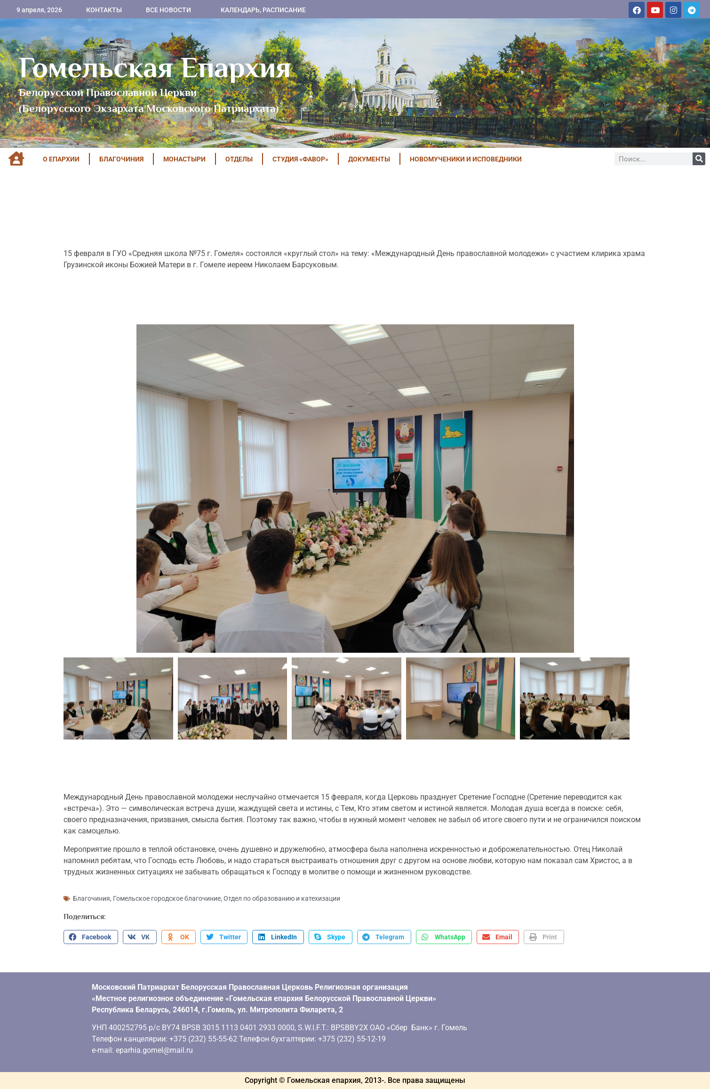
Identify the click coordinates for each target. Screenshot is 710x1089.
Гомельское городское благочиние (167, 898)
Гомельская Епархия (155, 67)
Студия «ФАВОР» (300, 159)
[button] (91, 937)
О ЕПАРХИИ (61, 159)
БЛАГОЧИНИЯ (121, 159)
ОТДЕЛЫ (239, 159)
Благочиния (91, 898)
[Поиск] (699, 158)
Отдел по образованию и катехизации (281, 898)
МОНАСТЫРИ (184, 159)
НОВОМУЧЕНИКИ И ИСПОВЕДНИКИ (466, 159)
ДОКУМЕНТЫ (369, 159)
